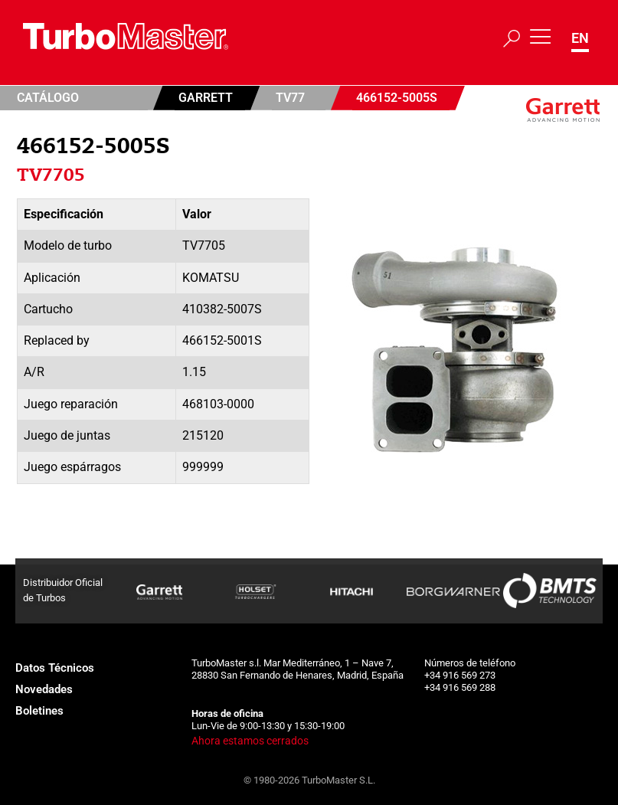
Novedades (44, 689)
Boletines (39, 711)
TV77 (290, 97)
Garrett (205, 97)
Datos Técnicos (54, 668)
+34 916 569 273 (459, 675)
